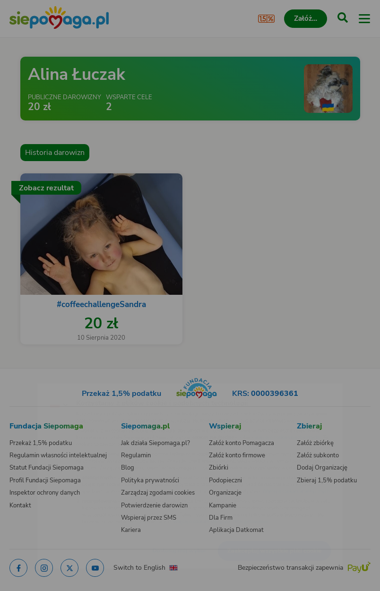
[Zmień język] (26, 387)
